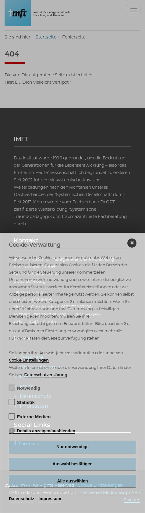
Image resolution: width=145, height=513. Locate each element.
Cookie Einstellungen (29, 360)
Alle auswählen (72, 480)
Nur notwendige (72, 446)
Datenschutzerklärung (45, 375)
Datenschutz (21, 498)
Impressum (49, 498)
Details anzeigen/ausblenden (46, 430)
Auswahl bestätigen (72, 463)
